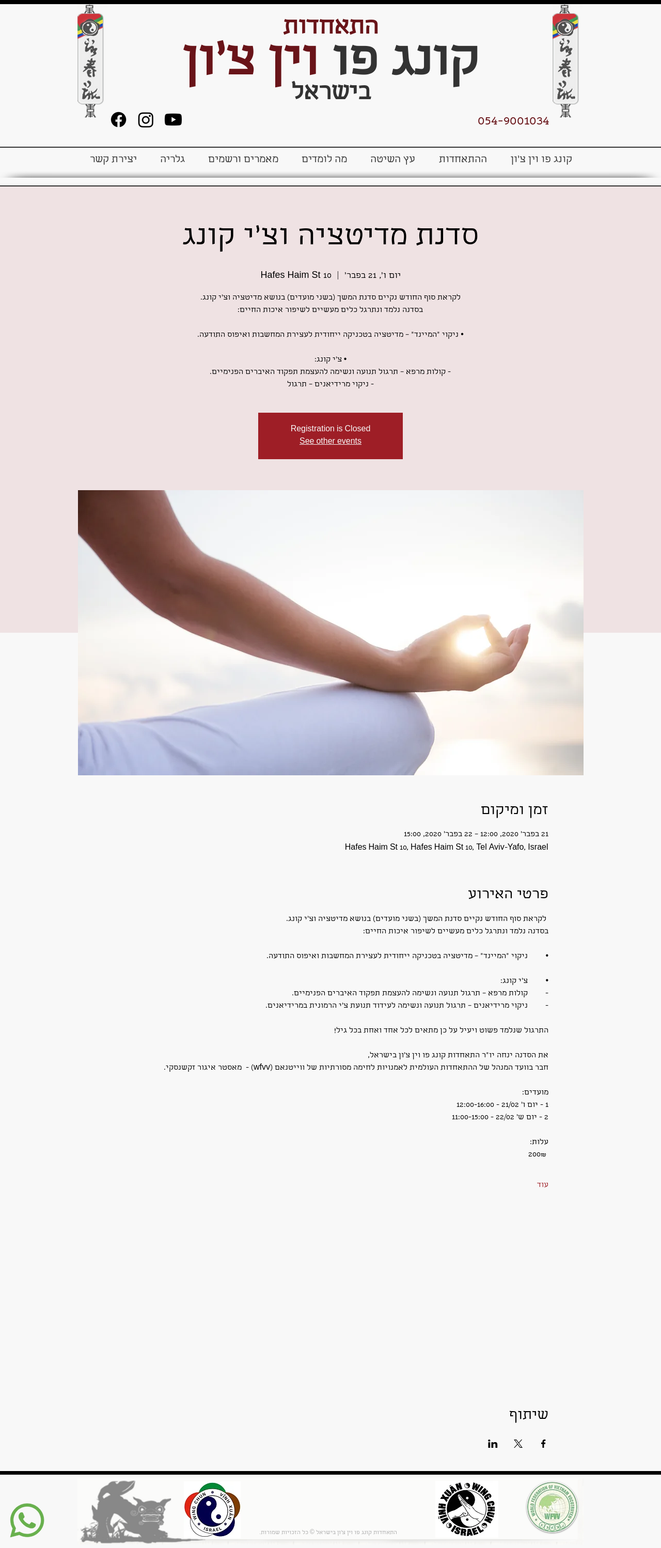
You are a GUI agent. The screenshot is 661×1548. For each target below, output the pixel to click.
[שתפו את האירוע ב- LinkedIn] (493, 1444)
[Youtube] (173, 120)
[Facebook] (118, 120)
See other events (330, 442)
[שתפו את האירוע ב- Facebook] (543, 1444)
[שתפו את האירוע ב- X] (518, 1444)
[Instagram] (146, 120)
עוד (542, 1185)
